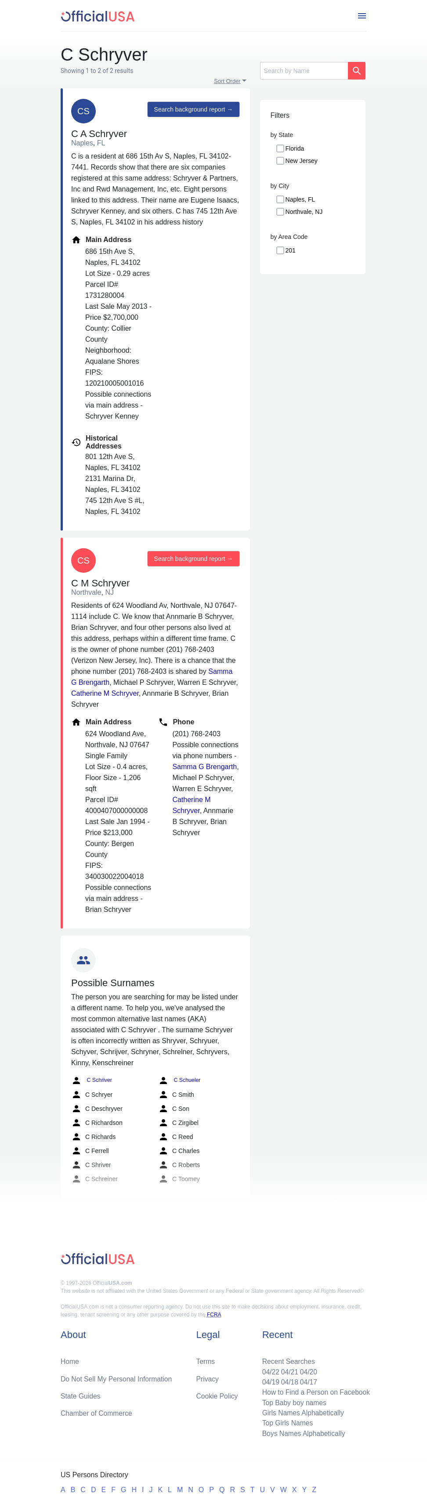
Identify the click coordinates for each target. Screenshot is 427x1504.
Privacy (207, 1377)
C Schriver (91, 1080)
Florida (295, 148)
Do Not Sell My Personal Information (117, 1377)
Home (70, 1359)
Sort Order (227, 81)
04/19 (268, 1380)
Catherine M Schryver (105, 693)
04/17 (307, 1380)
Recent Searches (287, 1359)
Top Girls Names (285, 1422)
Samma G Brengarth (204, 766)
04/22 (268, 1370)
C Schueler (179, 1080)
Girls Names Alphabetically (301, 1412)
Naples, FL (300, 199)
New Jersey (302, 161)
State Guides (81, 1394)
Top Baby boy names (292, 1401)
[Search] (304, 71)
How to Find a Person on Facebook (315, 1391)
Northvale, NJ (304, 212)
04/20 (307, 1370)
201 (291, 250)
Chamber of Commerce (97, 1412)
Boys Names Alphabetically (302, 1433)
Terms (205, 1359)
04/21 (288, 1370)
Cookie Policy (217, 1394)
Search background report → (192, 109)
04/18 (288, 1380)
